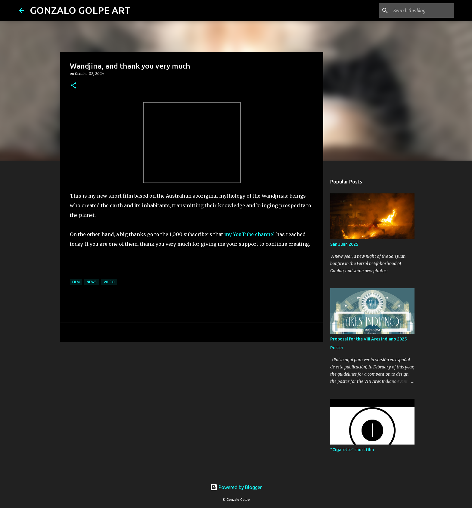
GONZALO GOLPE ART (80, 10)
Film (76, 282)
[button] (73, 86)
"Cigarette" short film (352, 449)
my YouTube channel (249, 234)
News (92, 282)
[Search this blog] (422, 10)
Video (109, 282)
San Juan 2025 (344, 244)
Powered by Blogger (236, 487)
